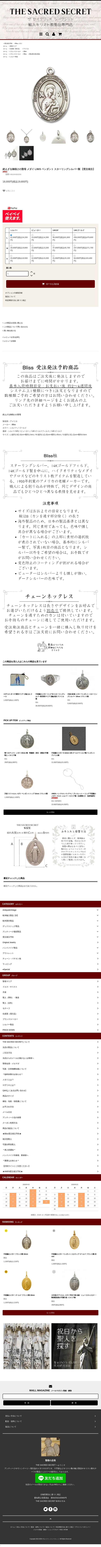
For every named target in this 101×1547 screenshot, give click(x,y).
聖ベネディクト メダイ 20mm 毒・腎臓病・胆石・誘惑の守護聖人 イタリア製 (26, 754)
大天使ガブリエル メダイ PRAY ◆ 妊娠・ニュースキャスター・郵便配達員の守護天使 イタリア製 (74, 1296)
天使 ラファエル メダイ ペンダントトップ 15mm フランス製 (25, 794)
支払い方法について (22, 1527)
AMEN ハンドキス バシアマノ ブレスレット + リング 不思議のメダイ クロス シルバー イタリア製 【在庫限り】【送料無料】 (73, 796)
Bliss (25, 51)
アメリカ (26, 48)
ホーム (5, 46)
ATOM (66, 1529)
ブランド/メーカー (15, 51)
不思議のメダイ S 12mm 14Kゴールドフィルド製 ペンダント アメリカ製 (73, 754)
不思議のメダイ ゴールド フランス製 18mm (19, 1295)
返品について (10, 297)
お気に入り (9, 190)
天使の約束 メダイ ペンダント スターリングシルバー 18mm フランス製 (82, 695)
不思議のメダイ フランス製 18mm (16, 1254)
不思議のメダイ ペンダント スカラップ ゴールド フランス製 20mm (73, 1255)
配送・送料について (37, 1527)
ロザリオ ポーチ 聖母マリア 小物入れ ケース (18, 695)
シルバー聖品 (14, 56)
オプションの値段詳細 (13, 293)
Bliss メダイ (18, 43)
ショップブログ (53, 1529)
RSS (61, 1529)
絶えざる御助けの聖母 (12, 414)
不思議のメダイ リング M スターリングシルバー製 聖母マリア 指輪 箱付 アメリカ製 (50, 696)
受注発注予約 (8, 43)
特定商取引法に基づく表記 (15, 300)
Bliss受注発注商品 (34, 54)
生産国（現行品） (15, 48)
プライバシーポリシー (82, 1527)
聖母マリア (13, 46)
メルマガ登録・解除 (39, 1529)
